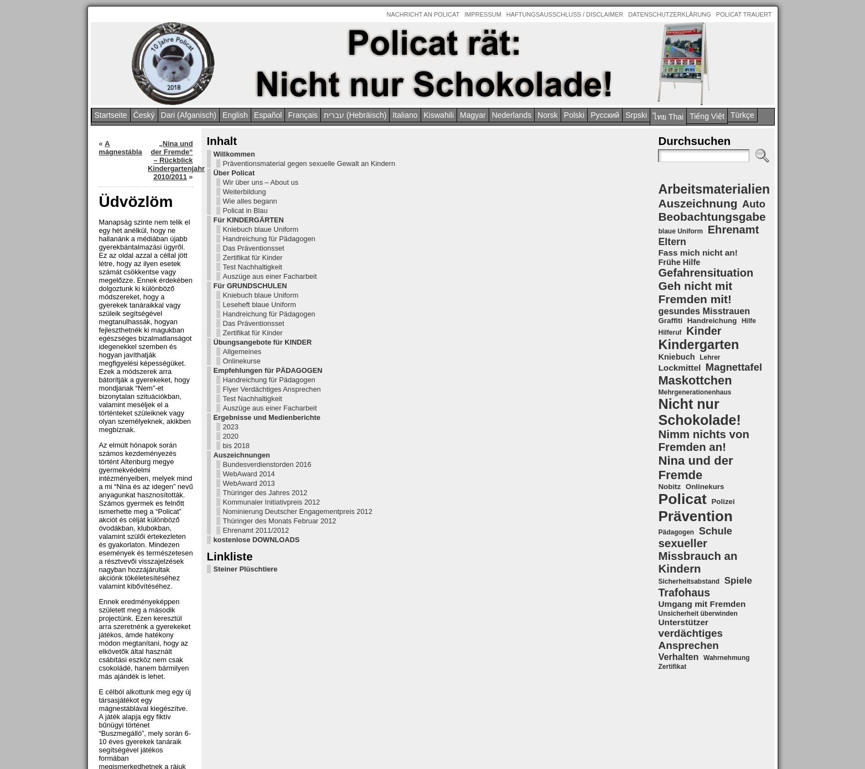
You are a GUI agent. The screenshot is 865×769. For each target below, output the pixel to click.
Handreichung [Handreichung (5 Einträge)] (712, 320)
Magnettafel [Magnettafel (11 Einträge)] (734, 367)
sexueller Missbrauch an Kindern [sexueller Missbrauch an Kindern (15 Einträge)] (697, 556)
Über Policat (123, 189)
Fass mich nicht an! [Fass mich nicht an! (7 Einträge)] (697, 252)
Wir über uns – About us (150, 199)
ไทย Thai (668, 116)
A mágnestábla (240, 143)
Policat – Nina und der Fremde (428, 727)
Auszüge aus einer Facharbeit (141, 305)
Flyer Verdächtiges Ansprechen (141, 459)
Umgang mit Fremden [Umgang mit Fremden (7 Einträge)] (701, 604)
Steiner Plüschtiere (135, 702)
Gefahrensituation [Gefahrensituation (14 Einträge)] (705, 273)
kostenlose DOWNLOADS (146, 672)
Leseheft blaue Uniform (148, 338)
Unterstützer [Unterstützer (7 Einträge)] (683, 622)
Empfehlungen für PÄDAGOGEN (133, 424)
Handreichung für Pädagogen (139, 259)
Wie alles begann (139, 218)
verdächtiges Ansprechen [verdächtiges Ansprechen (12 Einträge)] (690, 639)
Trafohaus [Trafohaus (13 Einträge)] (684, 592)
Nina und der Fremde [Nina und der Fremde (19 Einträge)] (695, 468)
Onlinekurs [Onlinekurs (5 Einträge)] (705, 486)
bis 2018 (125, 537)
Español (268, 115)
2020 (120, 527)
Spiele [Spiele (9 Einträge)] (738, 580)
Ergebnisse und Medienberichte (129, 504)
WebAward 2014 (138, 573)
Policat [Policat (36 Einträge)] (682, 499)
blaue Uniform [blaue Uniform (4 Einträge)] (680, 231)
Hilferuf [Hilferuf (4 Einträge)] (669, 332)
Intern (416, 750)
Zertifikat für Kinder (142, 282)
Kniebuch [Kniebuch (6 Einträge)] (676, 356)
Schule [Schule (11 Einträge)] (715, 531)
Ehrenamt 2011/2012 (145, 663)
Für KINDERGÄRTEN (138, 236)
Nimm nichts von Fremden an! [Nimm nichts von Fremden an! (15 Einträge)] (703, 440)
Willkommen (123, 154)
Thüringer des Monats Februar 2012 (146, 649)
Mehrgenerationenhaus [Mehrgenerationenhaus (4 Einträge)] (694, 392)
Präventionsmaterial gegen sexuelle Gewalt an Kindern (153, 171)
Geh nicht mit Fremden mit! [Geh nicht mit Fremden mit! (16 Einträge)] (695, 292)
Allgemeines (131, 401)
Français (303, 115)
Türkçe (742, 115)
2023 (120, 518)
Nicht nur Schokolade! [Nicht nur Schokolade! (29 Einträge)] (699, 412)
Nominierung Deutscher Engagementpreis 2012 (149, 631)
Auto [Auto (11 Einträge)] (753, 204)
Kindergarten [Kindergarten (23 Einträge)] (698, 344)
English (235, 115)
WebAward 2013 (138, 583)
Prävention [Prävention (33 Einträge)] (695, 516)
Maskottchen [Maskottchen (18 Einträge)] (695, 380)
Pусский (605, 115)
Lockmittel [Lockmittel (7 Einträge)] (679, 367)
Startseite (111, 115)
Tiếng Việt (707, 116)
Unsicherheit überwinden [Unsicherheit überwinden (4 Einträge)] (697, 613)
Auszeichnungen (131, 546)
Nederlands (512, 115)
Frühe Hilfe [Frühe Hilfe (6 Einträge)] (679, 262)
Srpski (636, 115)
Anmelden (442, 750)
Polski (574, 115)
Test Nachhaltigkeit (142, 292)
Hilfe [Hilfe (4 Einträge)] (749, 321)
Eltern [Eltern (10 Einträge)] (672, 241)
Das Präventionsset (143, 273)
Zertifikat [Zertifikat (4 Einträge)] (672, 667)
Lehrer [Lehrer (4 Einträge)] (710, 357)
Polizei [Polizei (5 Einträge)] (722, 501)
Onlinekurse (131, 411)
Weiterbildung (134, 208)
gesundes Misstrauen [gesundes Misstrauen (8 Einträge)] (704, 311)
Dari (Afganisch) (188, 115)
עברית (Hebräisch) (355, 115)
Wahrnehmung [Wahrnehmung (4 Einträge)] (726, 658)
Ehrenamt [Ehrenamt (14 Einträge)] (733, 230)
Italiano (404, 115)
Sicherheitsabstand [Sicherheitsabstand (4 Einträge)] (688, 581)
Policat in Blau (134, 227)
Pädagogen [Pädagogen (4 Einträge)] (676, 532)
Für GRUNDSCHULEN (140, 319)
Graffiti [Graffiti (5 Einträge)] (670, 320)
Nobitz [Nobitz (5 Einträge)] (669, 486)
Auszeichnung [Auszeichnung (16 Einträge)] (697, 203)
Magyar (473, 115)
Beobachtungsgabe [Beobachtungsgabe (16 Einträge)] (711, 216)
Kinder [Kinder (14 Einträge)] (704, 331)
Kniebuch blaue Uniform (150, 246)
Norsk (547, 115)
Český (144, 115)
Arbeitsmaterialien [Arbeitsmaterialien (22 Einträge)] (714, 189)
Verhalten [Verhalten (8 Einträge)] (678, 657)
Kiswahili (439, 115)
